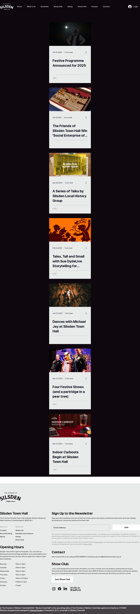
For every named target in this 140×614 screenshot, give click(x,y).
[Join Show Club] (62, 580)
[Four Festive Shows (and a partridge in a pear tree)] (70, 360)
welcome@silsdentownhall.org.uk (108, 557)
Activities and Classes (22, 534)
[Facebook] (59, 589)
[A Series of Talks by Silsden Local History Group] (70, 164)
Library (18, 537)
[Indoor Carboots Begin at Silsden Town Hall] (70, 425)
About (2, 537)
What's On (19, 530)
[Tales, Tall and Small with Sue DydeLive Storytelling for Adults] (70, 230)
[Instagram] (54, 589)
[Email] (80, 527)
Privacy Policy (98, 542)
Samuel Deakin (36, 610)
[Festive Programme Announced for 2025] (70, 34)
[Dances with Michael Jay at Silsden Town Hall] (70, 295)
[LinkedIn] (65, 589)
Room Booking (6, 534)
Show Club (19, 540)
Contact (3, 530)
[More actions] (87, 52)
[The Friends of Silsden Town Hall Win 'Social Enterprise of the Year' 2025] (70, 99)
